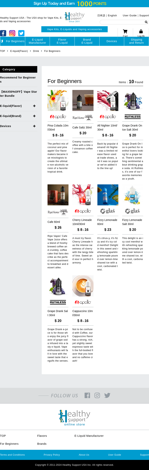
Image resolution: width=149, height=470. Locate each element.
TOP (3, 435)
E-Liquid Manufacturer (89, 435)
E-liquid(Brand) (10, 116)
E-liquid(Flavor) (11, 105)
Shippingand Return (136, 41)
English (112, 15)
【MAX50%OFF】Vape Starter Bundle (18, 93)
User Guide (130, 15)
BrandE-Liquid (86, 41)
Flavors (42, 435)
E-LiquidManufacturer (37, 41)
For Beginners (13, 41)
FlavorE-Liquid (62, 41)
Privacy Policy (52, 454)
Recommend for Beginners (18, 79)
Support (144, 15)
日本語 (101, 15)
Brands (42, 443)
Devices (112, 41)
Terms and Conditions (12, 454)
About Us (84, 454)
